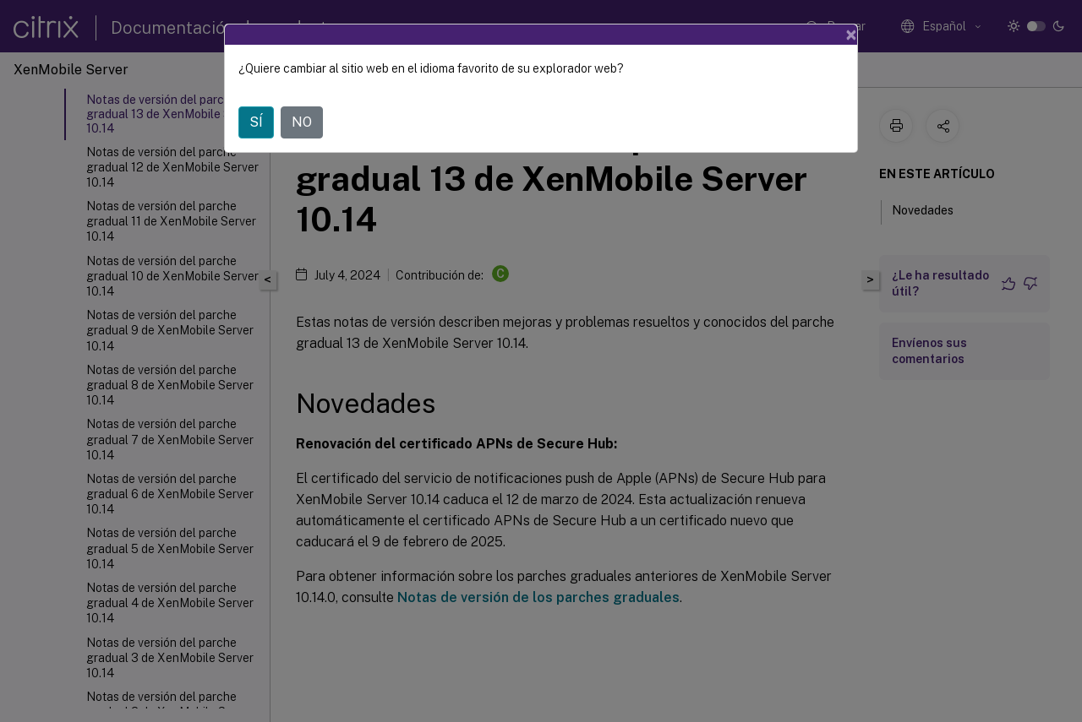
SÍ (256, 122)
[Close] (851, 34)
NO (302, 122)
